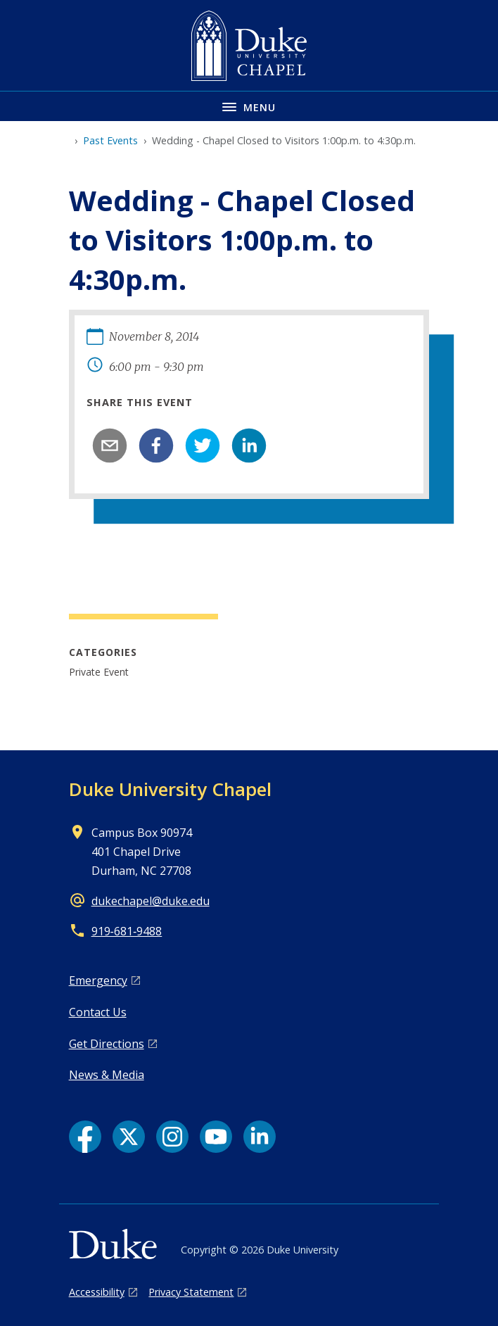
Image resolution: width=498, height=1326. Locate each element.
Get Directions (106, 1044)
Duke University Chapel (170, 789)
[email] (109, 445)
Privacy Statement (191, 1292)
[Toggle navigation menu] (249, 106)
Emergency (98, 980)
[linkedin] (249, 445)
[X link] (129, 1136)
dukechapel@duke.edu (150, 901)
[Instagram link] (172, 1136)
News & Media (106, 1074)
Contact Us (98, 1012)
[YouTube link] (216, 1136)
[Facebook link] (85, 1136)
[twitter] (202, 445)
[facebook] (156, 445)
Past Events (110, 140)
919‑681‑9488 (126, 931)
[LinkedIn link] (259, 1136)
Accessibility (96, 1292)
